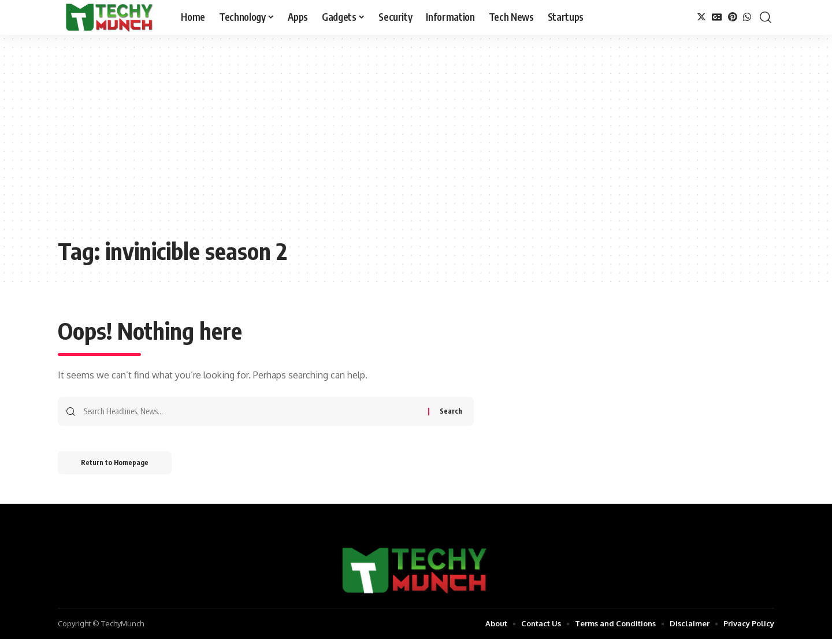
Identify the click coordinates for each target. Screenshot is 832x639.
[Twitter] (701, 17)
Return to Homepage (114, 462)
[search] (765, 17)
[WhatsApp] (747, 17)
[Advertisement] (416, 144)
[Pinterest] (732, 17)
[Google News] (717, 17)
